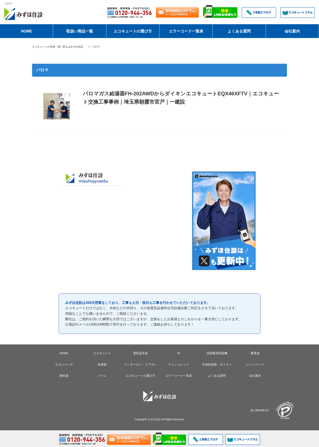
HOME (26, 31)
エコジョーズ (64, 364)
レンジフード (255, 364)
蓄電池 (255, 353)
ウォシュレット (178, 364)
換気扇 (63, 375)
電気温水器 (140, 353)
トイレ (102, 375)
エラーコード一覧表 (186, 31)
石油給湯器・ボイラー (217, 364)
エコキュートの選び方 (133, 31)
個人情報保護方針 (260, 410)
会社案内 (292, 31)
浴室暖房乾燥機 (216, 353)
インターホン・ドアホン (140, 364)
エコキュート (102, 353)
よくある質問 (239, 31)
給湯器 (102, 364)
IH (178, 353)
